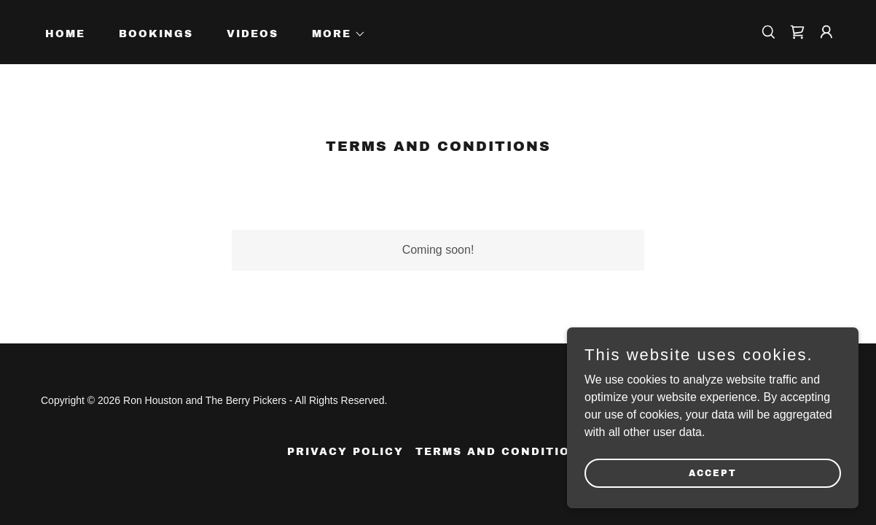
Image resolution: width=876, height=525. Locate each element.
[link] (797, 32)
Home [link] (65, 33)
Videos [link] (252, 33)
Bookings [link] (156, 33)
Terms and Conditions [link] (502, 451)
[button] (334, 34)
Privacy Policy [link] (345, 451)
